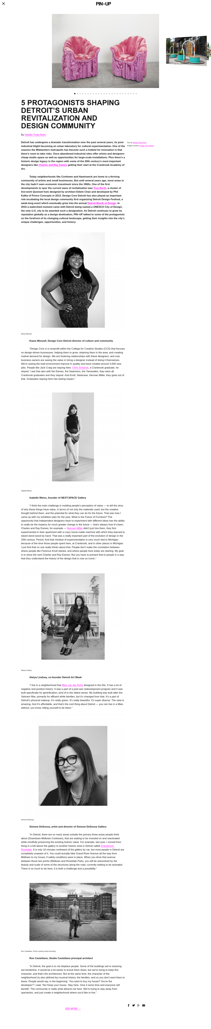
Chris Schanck (80, 367)
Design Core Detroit (146, 146)
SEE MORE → (73, 1008)
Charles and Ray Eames (53, 165)
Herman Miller (75, 528)
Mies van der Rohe (72, 685)
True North (99, 188)
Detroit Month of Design (102, 203)
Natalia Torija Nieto (35, 134)
